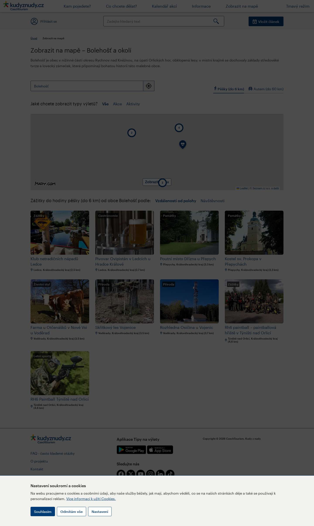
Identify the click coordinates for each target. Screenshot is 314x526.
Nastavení (100, 511)
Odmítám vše (71, 511)
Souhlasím (42, 511)
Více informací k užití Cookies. (91, 499)
